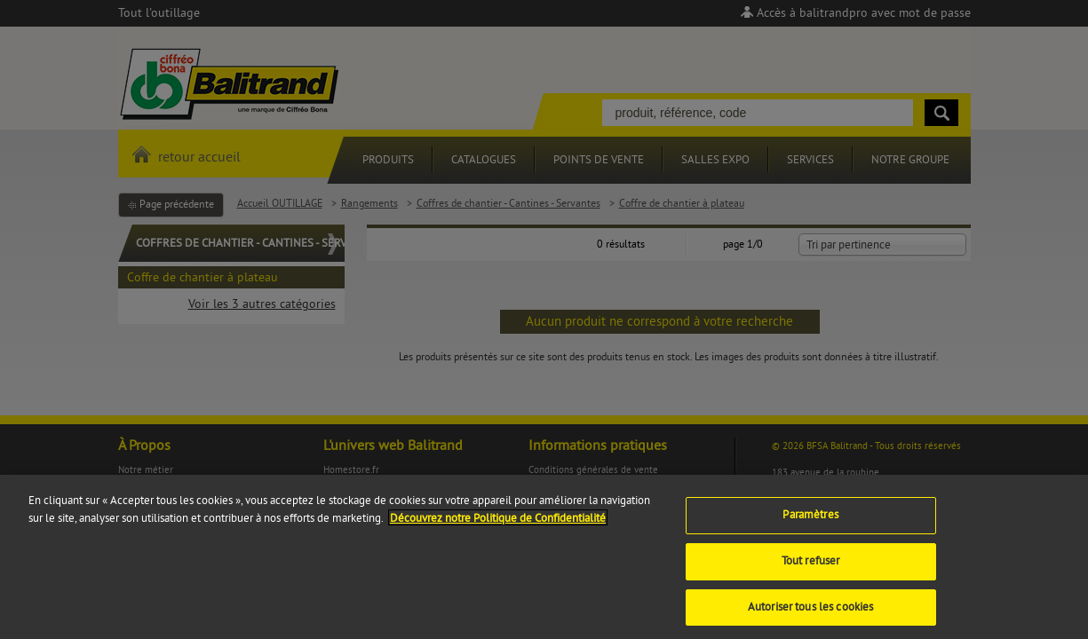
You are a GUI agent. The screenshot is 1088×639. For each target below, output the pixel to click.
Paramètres (810, 521)
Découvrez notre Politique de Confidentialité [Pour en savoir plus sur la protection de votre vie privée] (498, 523)
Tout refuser (811, 566)
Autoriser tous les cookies (810, 612)
